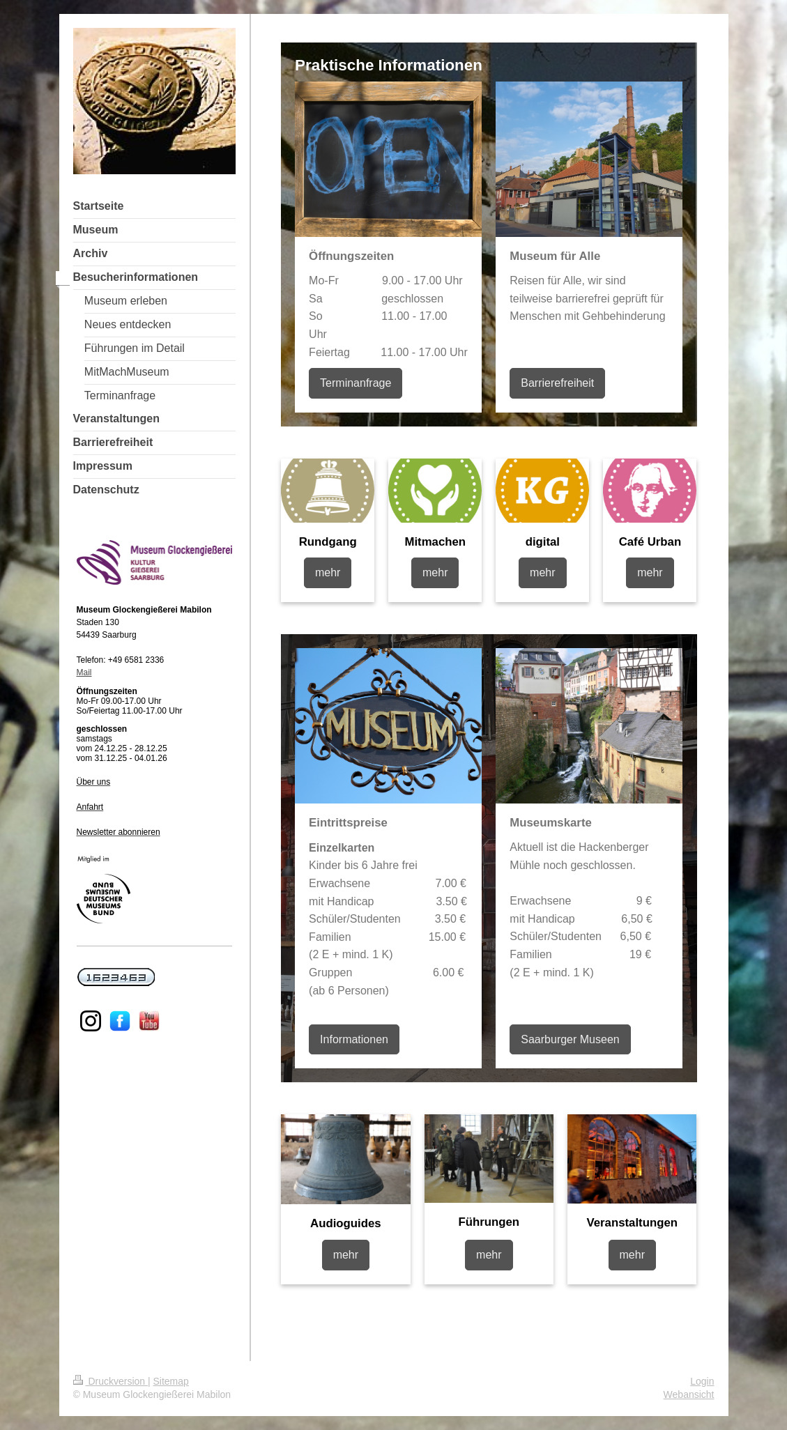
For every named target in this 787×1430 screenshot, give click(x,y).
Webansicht (689, 1394)
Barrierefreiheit (557, 383)
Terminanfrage (355, 383)
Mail (84, 672)
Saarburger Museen (570, 1039)
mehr (327, 572)
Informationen (354, 1039)
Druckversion (110, 1381)
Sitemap (171, 1381)
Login (702, 1381)
